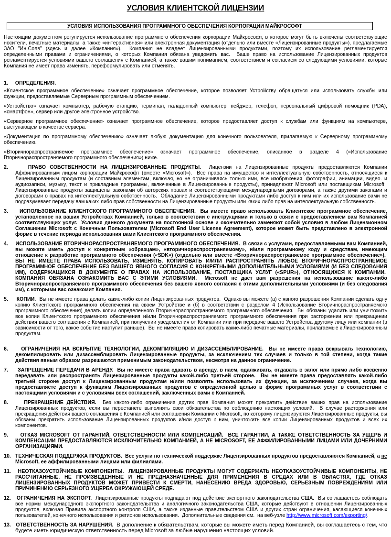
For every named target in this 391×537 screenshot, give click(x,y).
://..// (326, 515)
